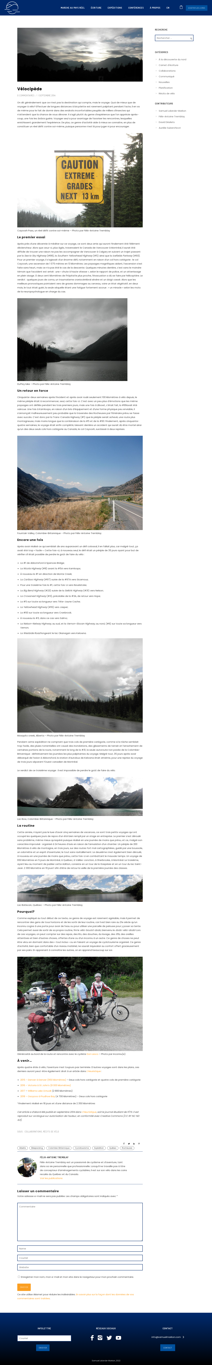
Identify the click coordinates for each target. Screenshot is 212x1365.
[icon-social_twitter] (110, 1338)
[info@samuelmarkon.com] (168, 1337)
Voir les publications (51, 1178)
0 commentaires (26, 95)
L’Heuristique (94, 1071)
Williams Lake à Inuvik (39, 1090)
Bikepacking (37, 1148)
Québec (112, 1148)
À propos (155, 7)
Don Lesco (92, 1054)
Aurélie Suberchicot (170, 127)
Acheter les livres (196, 8)
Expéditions (115, 7)
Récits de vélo (51, 1131)
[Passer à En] (168, 7)
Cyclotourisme (82, 1148)
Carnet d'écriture (168, 65)
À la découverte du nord (172, 59)
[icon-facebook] (93, 1338)
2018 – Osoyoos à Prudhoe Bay (37, 1096)
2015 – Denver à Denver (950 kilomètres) (43, 1079)
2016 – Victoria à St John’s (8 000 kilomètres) (45, 1085)
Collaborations (33, 1131)
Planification (166, 87)
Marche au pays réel (73, 7)
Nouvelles (164, 82)
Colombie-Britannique (58, 1148)
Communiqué (166, 76)
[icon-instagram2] (100, 1338)
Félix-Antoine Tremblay (172, 116)
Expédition (99, 1148)
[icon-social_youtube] (118, 1338)
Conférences (136, 7)
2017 (22, 1090)
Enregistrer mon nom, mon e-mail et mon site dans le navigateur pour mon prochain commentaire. (77, 1277)
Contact (167, 1347)
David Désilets (167, 122)
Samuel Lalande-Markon (172, 110)
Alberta (22, 1148)
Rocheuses (127, 1148)
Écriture (96, 7)
